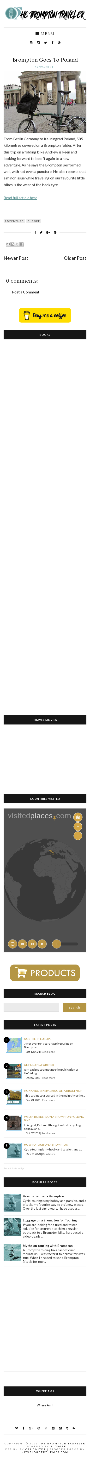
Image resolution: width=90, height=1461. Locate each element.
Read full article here (20, 197)
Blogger (58, 1446)
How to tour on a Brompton (46, 1144)
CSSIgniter (35, 1449)
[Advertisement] (45, 1319)
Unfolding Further (39, 1065)
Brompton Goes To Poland (45, 59)
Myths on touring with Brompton (48, 1246)
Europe (34, 221)
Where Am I (45, 1405)
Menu (45, 34)
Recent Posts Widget (14, 1168)
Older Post (75, 258)
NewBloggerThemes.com (45, 1452)
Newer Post (16, 258)
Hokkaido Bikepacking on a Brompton (53, 1091)
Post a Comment (25, 292)
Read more (48, 1051)
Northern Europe (37, 1039)
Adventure (14, 221)
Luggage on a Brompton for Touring (50, 1220)
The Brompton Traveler (62, 1443)
